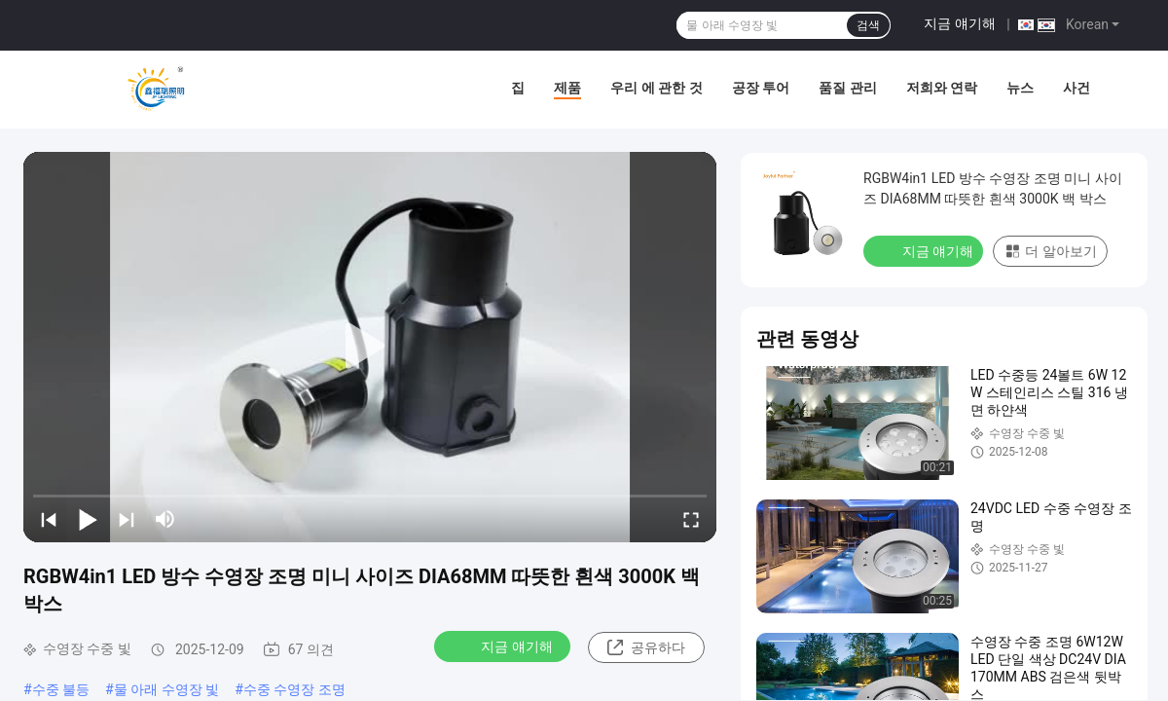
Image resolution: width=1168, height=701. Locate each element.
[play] (370, 346)
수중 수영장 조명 (294, 689)
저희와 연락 (941, 87)
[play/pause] (87, 519)
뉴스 (1020, 87)
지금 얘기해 (959, 23)
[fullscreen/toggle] (691, 519)
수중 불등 (61, 689)
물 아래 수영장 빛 (166, 689)
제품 (567, 87)
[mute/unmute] (165, 519)
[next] (126, 519)
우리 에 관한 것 (656, 87)
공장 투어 (760, 87)
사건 (1076, 87)
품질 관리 (847, 87)
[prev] (48, 519)
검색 (868, 25)
